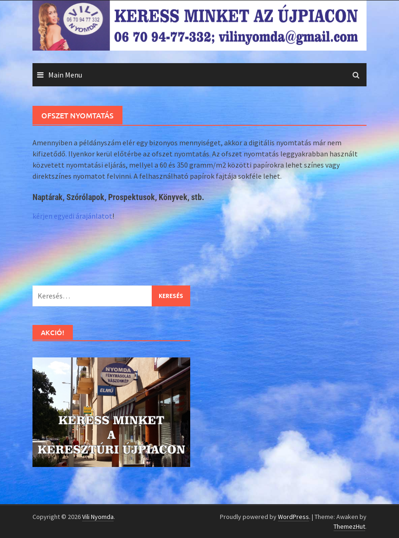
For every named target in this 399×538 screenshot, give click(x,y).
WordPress (293, 516)
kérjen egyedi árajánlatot (72, 215)
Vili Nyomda (98, 516)
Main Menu (65, 74)
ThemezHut (349, 526)
